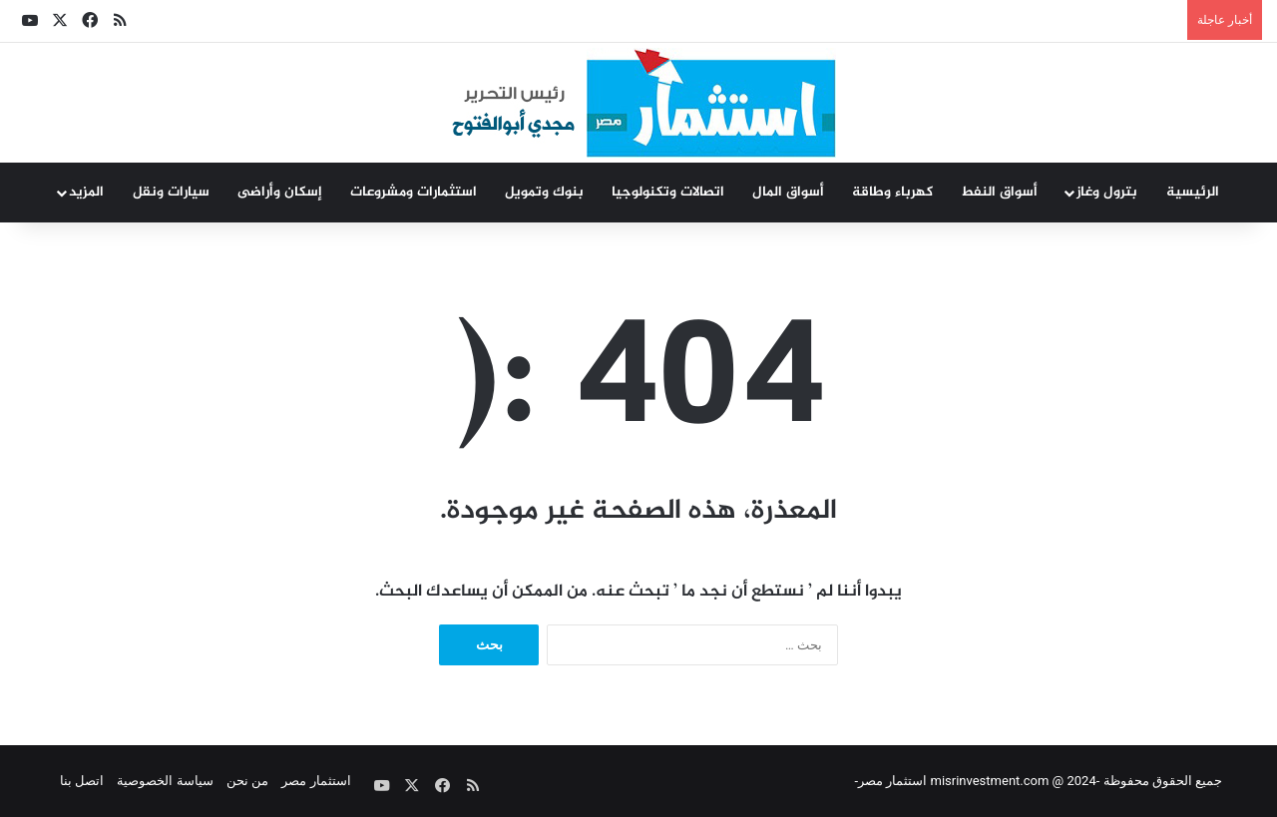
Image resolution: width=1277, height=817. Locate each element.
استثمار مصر (315, 780)
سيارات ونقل (171, 192)
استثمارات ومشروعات (413, 192)
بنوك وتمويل (544, 192)
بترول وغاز (1106, 192)
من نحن (247, 780)
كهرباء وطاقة (892, 192)
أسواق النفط (999, 192)
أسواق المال (788, 192)
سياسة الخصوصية (165, 780)
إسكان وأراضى (279, 192)
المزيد (86, 192)
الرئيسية (1192, 192)
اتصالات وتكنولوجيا (668, 192)
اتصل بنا (82, 780)
